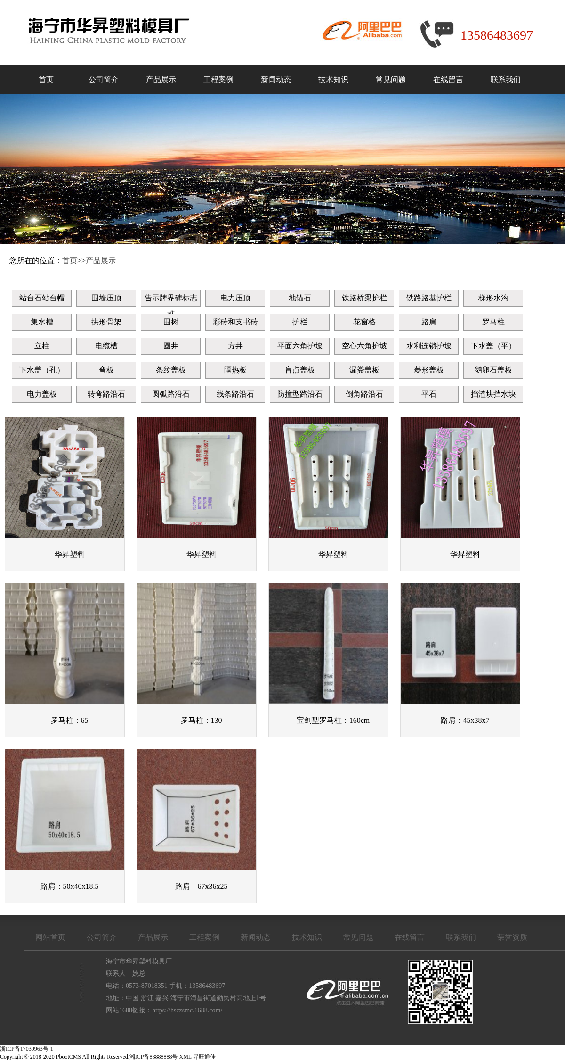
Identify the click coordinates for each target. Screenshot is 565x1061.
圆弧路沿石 (171, 394)
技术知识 (333, 79)
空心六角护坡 (364, 346)
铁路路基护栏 (429, 298)
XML (185, 1056)
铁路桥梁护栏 (364, 298)
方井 (235, 346)
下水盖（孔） (42, 370)
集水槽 (42, 322)
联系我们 (506, 79)
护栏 (299, 322)
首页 (46, 79)
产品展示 (161, 79)
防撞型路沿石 (300, 394)
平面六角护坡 (300, 346)
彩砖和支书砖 (235, 322)
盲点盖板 (300, 370)
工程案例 (218, 79)
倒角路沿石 (364, 394)
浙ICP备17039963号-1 (26, 1048)
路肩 (428, 322)
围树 (170, 322)
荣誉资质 (512, 937)
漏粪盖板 (364, 370)
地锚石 (300, 298)
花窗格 (364, 322)
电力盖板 (42, 394)
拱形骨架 (106, 322)
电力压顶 (235, 298)
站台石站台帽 (42, 298)
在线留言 (448, 79)
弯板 (106, 370)
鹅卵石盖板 (493, 370)
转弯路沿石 (106, 394)
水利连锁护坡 (429, 346)
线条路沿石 (235, 394)
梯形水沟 (493, 298)
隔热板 (235, 370)
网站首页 (50, 937)
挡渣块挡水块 (493, 394)
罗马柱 (493, 322)
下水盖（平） (493, 346)
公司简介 (104, 79)
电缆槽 (106, 346)
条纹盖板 (171, 370)
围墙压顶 (106, 298)
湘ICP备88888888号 (153, 1056)
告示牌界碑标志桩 (171, 300)
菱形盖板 (429, 370)
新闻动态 (276, 79)
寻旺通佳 (204, 1056)
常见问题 (391, 79)
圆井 (170, 346)
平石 (428, 394)
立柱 (41, 346)
